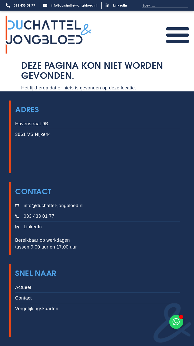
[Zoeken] (183, 5)
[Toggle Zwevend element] (176, 322)
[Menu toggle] (177, 34)
